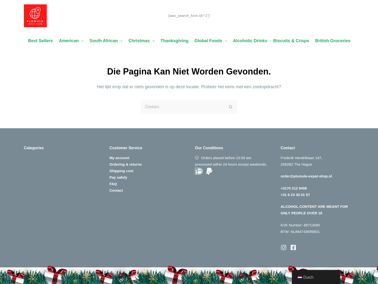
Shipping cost (121, 171)
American (72, 41)
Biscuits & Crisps (291, 40)
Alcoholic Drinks (250, 40)
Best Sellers (40, 40)
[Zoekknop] (230, 107)
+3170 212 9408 (294, 188)
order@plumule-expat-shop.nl (306, 176)
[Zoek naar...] (182, 107)
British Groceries (332, 40)
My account (119, 158)
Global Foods (212, 41)
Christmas (142, 41)
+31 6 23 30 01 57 (295, 195)
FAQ (113, 184)
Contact (116, 190)
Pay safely (118, 177)
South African (106, 41)
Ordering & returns (125, 164)
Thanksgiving (175, 40)
